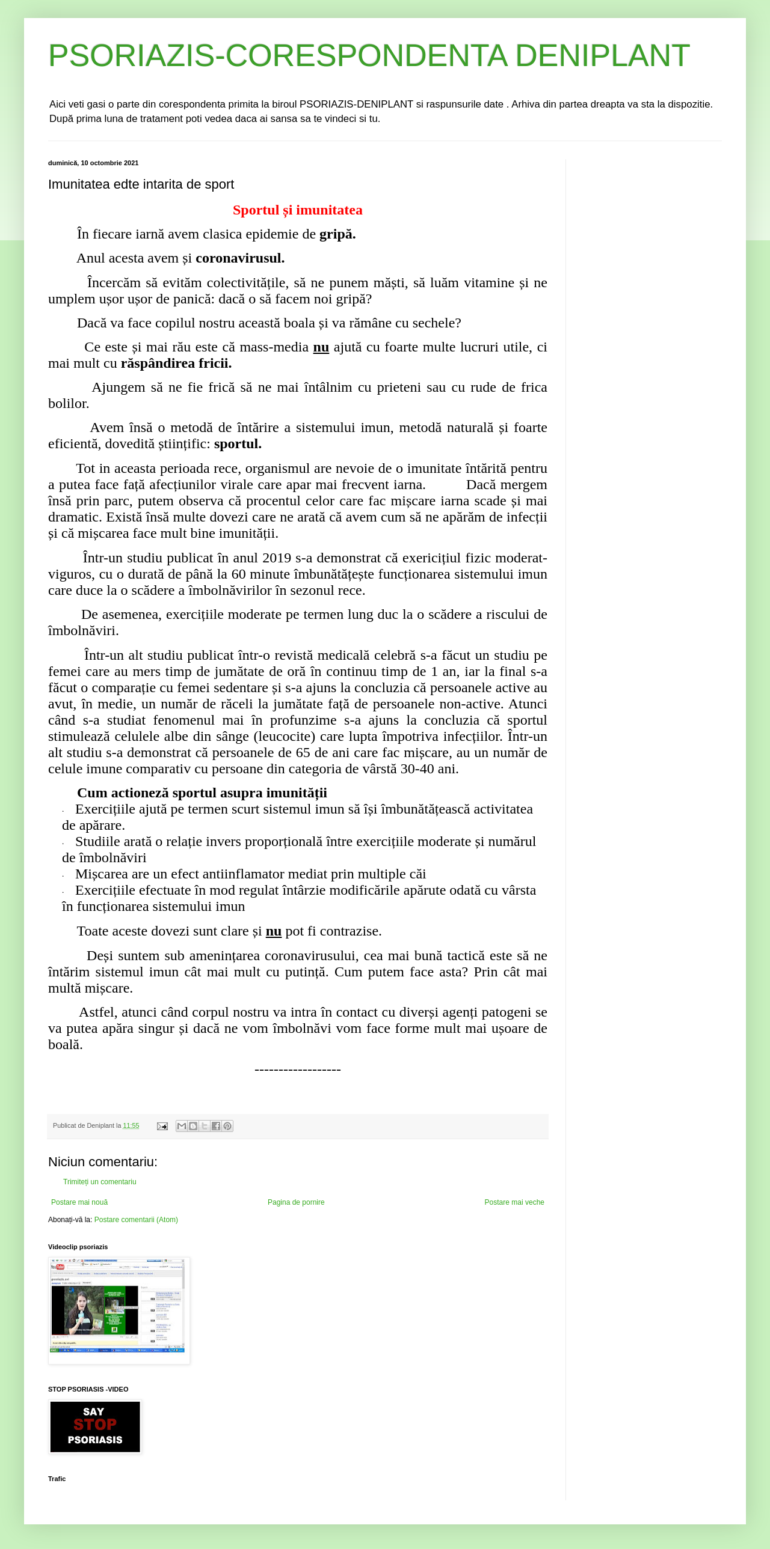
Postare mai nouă (79, 1202)
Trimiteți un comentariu (100, 1182)
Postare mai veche (514, 1202)
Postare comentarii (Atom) (136, 1220)
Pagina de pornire (296, 1202)
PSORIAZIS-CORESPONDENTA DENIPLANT (369, 55)
